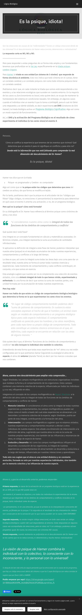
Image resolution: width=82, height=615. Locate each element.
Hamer (10, 74)
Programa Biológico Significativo (51, 109)
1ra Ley (34, 66)
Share (7, 591)
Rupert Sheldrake (62, 394)
